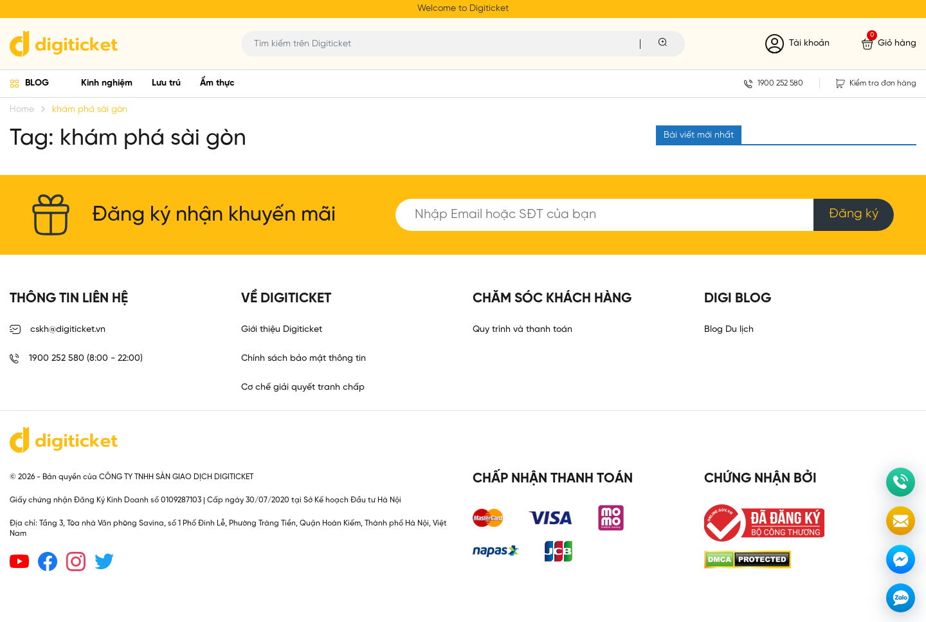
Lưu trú (166, 83)
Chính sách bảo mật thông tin (303, 358)
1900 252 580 (773, 83)
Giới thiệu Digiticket (281, 329)
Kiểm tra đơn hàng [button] (876, 83)
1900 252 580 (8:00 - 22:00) (76, 359)
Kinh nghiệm (106, 83)
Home (22, 109)
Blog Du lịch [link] (729, 329)
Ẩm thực (217, 83)
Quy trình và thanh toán (522, 329)
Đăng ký (853, 214)
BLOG (37, 83)
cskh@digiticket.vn (57, 330)
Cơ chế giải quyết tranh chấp (303, 387)
